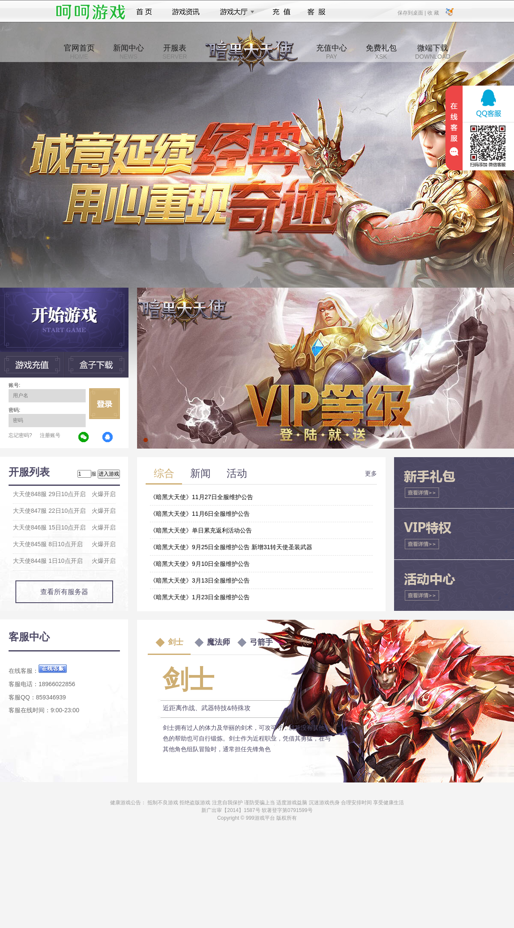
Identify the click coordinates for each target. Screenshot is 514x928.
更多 (371, 473)
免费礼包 (381, 52)
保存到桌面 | (412, 12)
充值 (281, 12)
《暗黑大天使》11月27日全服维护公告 (201, 497)
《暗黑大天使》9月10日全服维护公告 (200, 563)
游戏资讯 (186, 12)
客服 (317, 12)
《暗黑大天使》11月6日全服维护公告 (200, 513)
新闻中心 (128, 52)
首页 (144, 12)
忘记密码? (20, 435)
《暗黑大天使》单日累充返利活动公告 (201, 530)
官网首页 (79, 52)
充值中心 (331, 52)
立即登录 (104, 403)
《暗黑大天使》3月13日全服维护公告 (200, 580)
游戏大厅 (235, 12)
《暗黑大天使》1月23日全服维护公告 (200, 597)
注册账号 (50, 435)
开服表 (174, 52)
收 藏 (432, 12)
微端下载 (432, 52)
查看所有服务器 (64, 591)
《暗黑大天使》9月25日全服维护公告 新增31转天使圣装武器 (231, 547)
